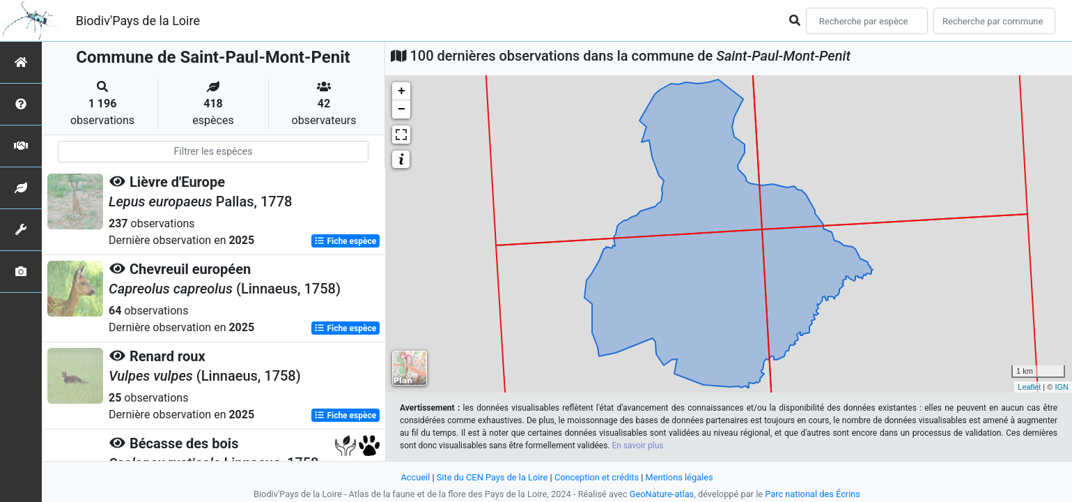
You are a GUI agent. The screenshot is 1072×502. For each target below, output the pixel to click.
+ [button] (401, 91)
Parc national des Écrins (812, 494)
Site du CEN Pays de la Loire (492, 477)
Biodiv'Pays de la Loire (138, 20)
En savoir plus (637, 445)
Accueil (415, 477)
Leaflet (1029, 387)
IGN (1062, 387)
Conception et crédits (596, 477)
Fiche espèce (345, 241)
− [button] (401, 109)
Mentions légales (679, 477)
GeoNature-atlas (662, 494)
